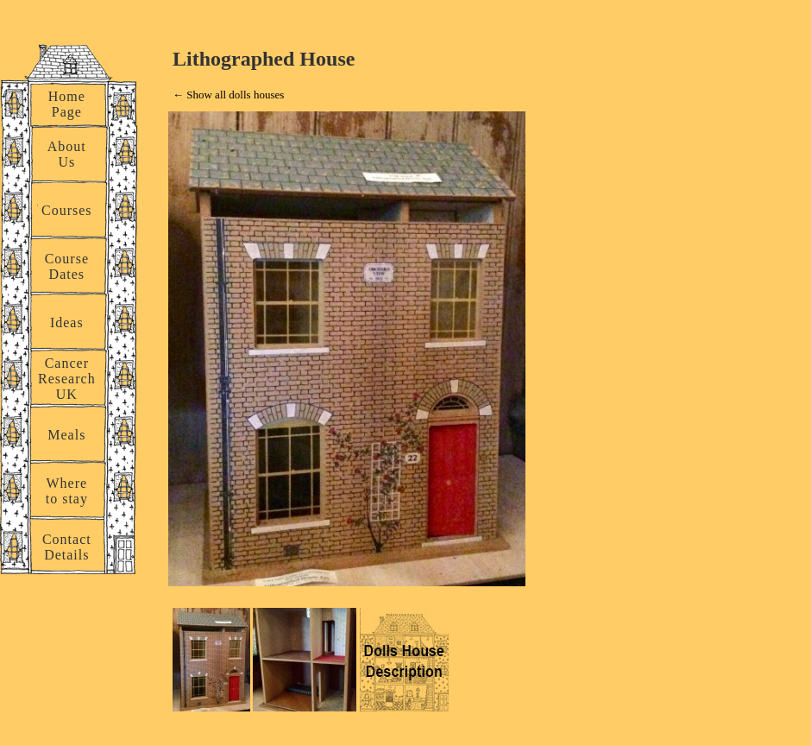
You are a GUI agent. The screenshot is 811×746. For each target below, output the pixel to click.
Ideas (67, 322)
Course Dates (67, 266)
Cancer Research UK (67, 378)
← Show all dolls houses (228, 94)
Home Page (66, 104)
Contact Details (66, 547)
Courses (66, 210)
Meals (66, 434)
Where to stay (67, 491)
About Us (66, 154)
